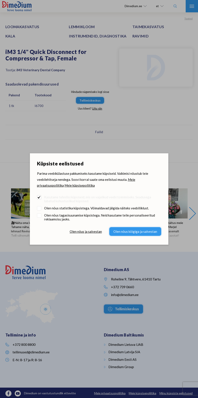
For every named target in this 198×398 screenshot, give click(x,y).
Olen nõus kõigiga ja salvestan (135, 231)
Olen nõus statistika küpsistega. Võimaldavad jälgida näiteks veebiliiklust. (96, 208)
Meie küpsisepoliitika (79, 185)
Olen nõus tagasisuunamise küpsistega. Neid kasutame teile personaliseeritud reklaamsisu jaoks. (99, 217)
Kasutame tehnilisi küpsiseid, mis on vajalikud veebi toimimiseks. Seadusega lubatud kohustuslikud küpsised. (97, 199)
